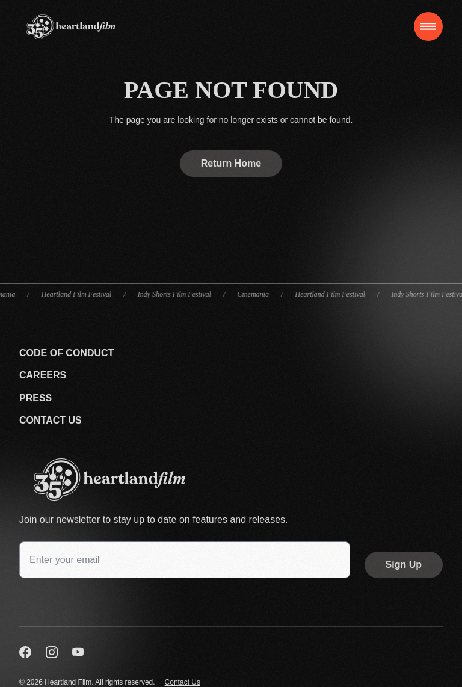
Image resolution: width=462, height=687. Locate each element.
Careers (42, 375)
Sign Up (404, 564)
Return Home (231, 163)
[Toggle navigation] (428, 26)
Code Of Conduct (66, 353)
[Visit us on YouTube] (78, 652)
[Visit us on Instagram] (52, 652)
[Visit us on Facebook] (25, 652)
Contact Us (50, 420)
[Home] (71, 26)
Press (35, 398)
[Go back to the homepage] (231, 479)
